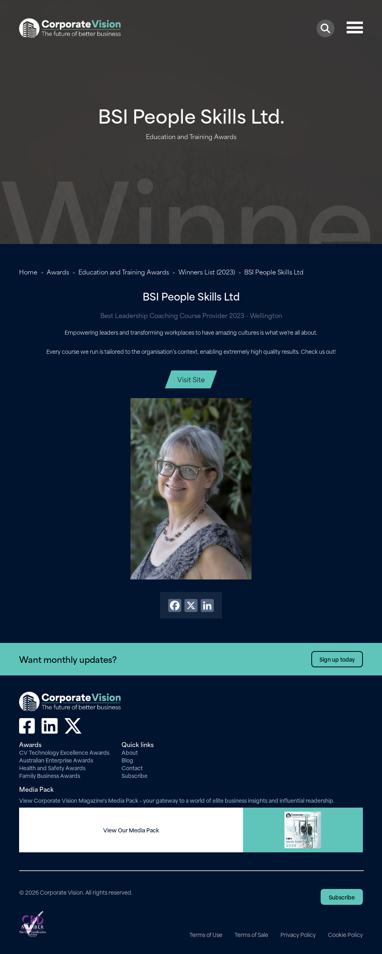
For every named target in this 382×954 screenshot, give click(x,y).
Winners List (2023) (206, 272)
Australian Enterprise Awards (56, 760)
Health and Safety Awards (52, 767)
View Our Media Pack (131, 830)
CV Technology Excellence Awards (64, 752)
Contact (132, 767)
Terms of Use (205, 934)
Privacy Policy (298, 934)
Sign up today (337, 659)
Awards (58, 272)
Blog (127, 760)
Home (28, 272)
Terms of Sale (251, 934)
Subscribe (135, 775)
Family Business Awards (49, 775)
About (130, 752)
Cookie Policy (345, 934)
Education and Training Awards (123, 272)
